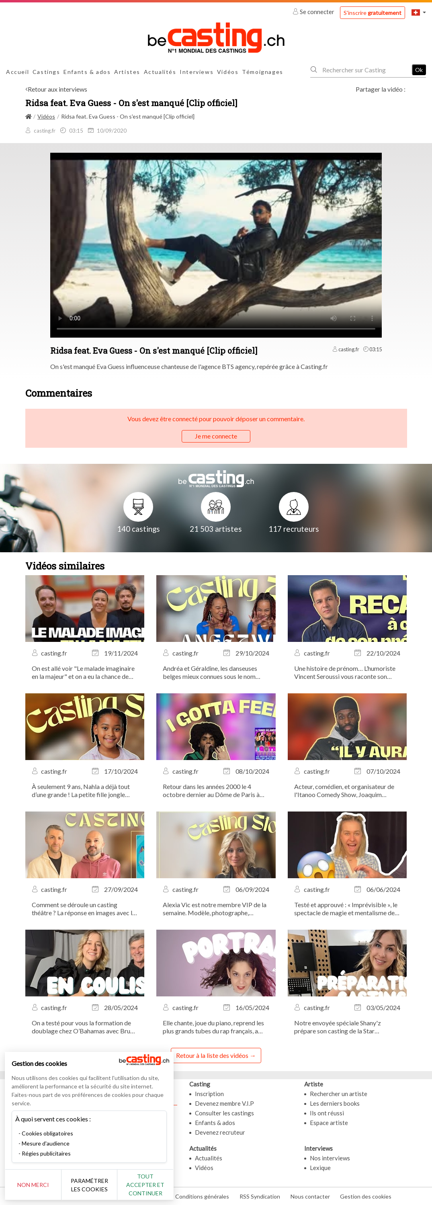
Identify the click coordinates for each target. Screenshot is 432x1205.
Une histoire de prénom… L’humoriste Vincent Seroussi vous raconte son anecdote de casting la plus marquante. (347, 672)
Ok (419, 69)
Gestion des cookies (365, 1196)
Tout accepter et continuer (145, 1185)
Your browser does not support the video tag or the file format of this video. (216, 244)
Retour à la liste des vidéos (212, 1055)
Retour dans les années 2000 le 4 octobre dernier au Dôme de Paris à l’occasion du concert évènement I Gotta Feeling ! (211, 791)
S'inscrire (372, 12)
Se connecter (314, 11)
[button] (419, 12)
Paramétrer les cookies (89, 1185)
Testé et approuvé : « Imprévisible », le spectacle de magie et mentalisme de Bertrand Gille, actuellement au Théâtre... (345, 909)
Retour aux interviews (57, 89)
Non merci (33, 1184)
